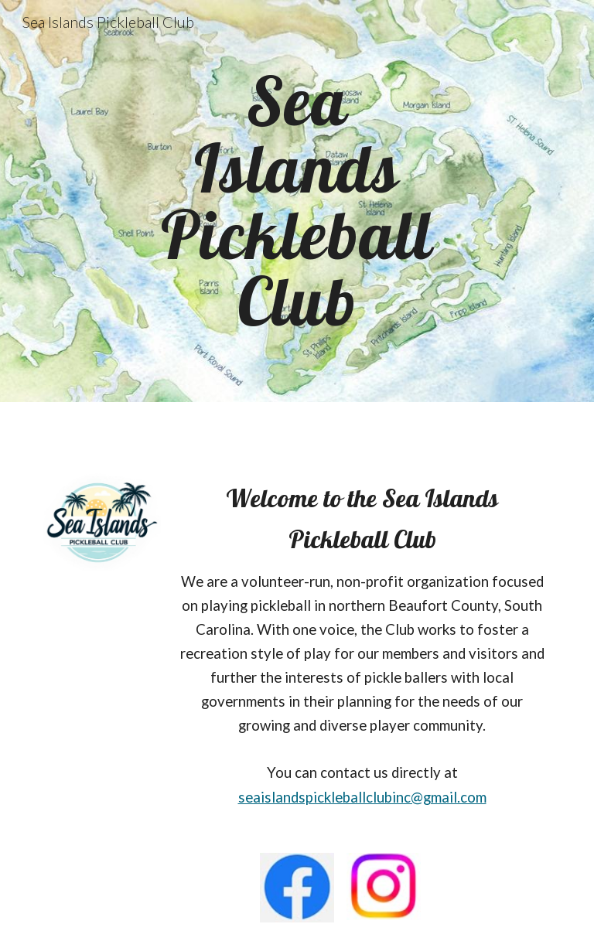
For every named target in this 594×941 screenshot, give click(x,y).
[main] (296, 200)
